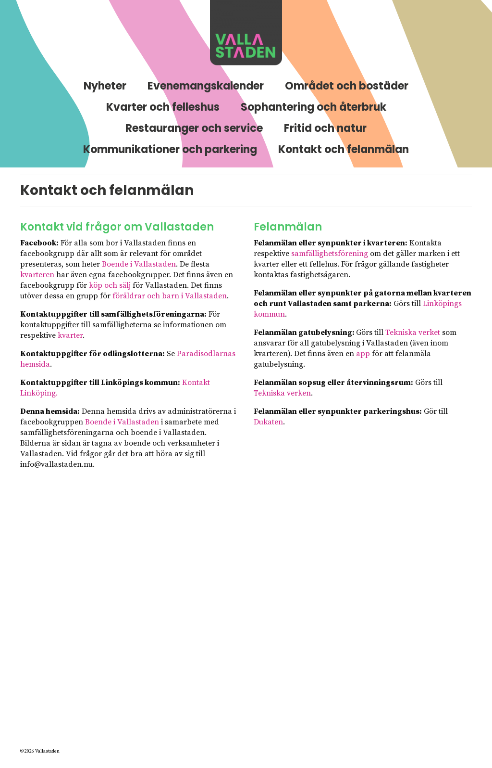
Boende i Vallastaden (139, 264)
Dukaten (268, 422)
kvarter (70, 335)
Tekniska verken (282, 393)
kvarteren (37, 275)
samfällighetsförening (329, 253)
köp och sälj (110, 285)
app (363, 353)
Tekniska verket (412, 332)
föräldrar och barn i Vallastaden (169, 296)
